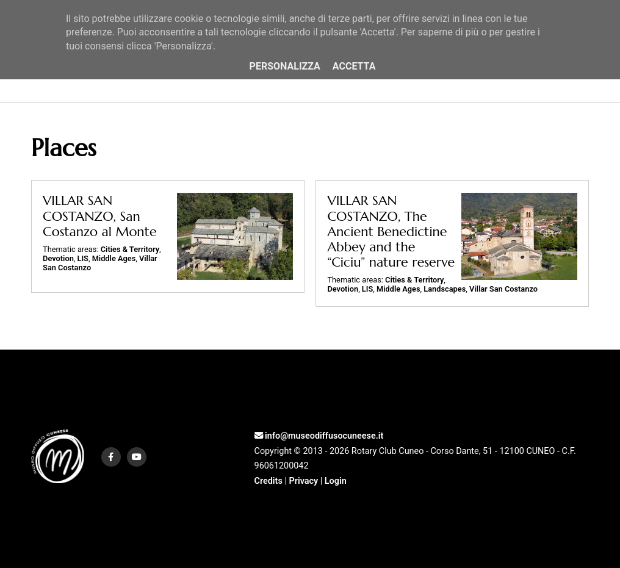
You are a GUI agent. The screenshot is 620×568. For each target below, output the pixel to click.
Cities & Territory (130, 249)
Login (336, 481)
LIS (83, 258)
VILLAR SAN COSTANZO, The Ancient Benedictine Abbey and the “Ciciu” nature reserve (391, 231)
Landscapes (445, 288)
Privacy (303, 481)
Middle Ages (114, 258)
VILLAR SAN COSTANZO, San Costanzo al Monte (100, 215)
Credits (268, 481)
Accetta (354, 66)
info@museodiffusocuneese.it (319, 436)
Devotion (58, 258)
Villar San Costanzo (503, 288)
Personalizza (285, 66)
